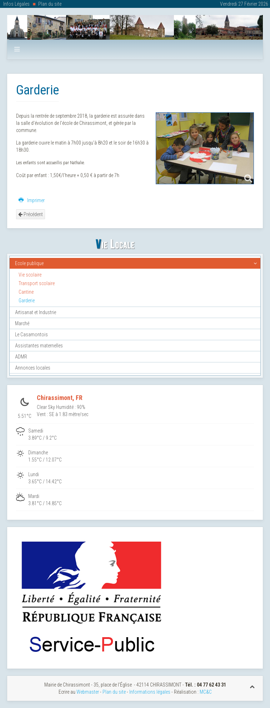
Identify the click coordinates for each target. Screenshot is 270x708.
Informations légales (149, 692)
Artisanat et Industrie (35, 312)
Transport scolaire (37, 283)
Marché (22, 323)
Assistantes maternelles (39, 345)
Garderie (27, 300)
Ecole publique (29, 263)
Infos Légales (16, 4)
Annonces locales (32, 368)
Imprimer (32, 200)
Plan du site (49, 4)
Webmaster (87, 692)
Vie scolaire (30, 275)
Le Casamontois (31, 334)
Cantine (26, 292)
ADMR (21, 357)
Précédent (30, 214)
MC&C (206, 692)
